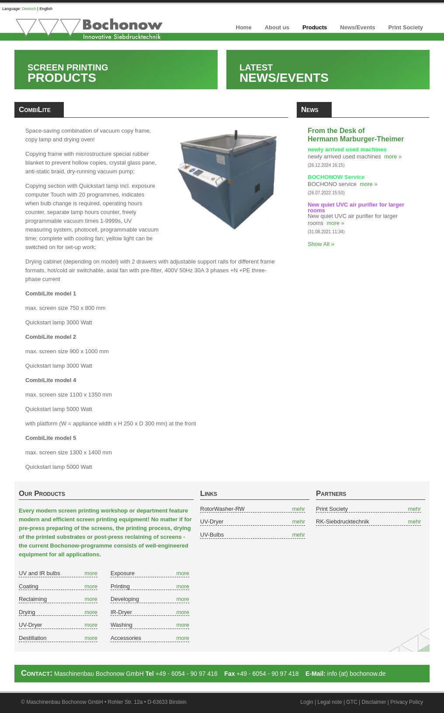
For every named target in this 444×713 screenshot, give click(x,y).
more (90, 573)
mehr (298, 509)
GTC (351, 702)
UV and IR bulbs (39, 573)
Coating (28, 586)
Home (244, 27)
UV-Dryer (30, 625)
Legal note (330, 702)
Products (314, 27)
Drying (27, 612)
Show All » (321, 244)
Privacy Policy (406, 702)
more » (393, 156)
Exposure (123, 573)
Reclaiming (33, 599)
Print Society (405, 27)
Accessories (126, 638)
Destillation (33, 638)
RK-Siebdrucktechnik (342, 521)
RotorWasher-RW (222, 509)
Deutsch (29, 9)
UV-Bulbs (212, 534)
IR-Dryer (121, 612)
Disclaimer (374, 702)
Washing (121, 625)
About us (277, 27)
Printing (120, 586)
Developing (125, 599)
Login (306, 702)
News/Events (357, 27)
